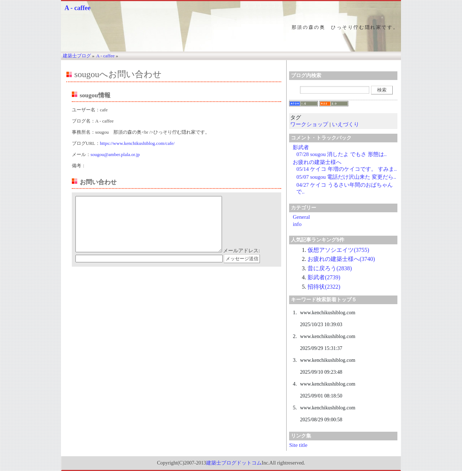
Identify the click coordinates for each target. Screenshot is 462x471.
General (301, 217)
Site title (298, 445)
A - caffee (78, 8)
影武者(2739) (324, 277)
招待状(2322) (324, 287)
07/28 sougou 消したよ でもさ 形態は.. (341, 154)
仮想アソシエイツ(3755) (338, 250)
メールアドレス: (241, 261)
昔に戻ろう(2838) (330, 268)
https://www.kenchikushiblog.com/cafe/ (137, 143)
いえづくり (345, 124)
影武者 (301, 147)
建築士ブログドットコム (234, 463)
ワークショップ (309, 124)
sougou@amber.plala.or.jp (115, 154)
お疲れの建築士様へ (317, 162)
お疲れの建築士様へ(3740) (341, 259)
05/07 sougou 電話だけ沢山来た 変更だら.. (346, 177)
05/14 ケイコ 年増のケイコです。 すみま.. (346, 169)
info (297, 224)
